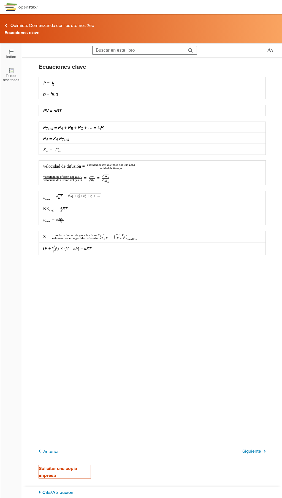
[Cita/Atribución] (152, 492)
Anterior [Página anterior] (47, 451)
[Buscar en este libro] (138, 50)
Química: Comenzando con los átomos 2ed (49, 25)
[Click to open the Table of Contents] (11, 53)
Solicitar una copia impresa (58, 472)
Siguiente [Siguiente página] (255, 451)
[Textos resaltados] (11, 74)
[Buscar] (190, 50)
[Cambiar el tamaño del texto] (270, 50)
